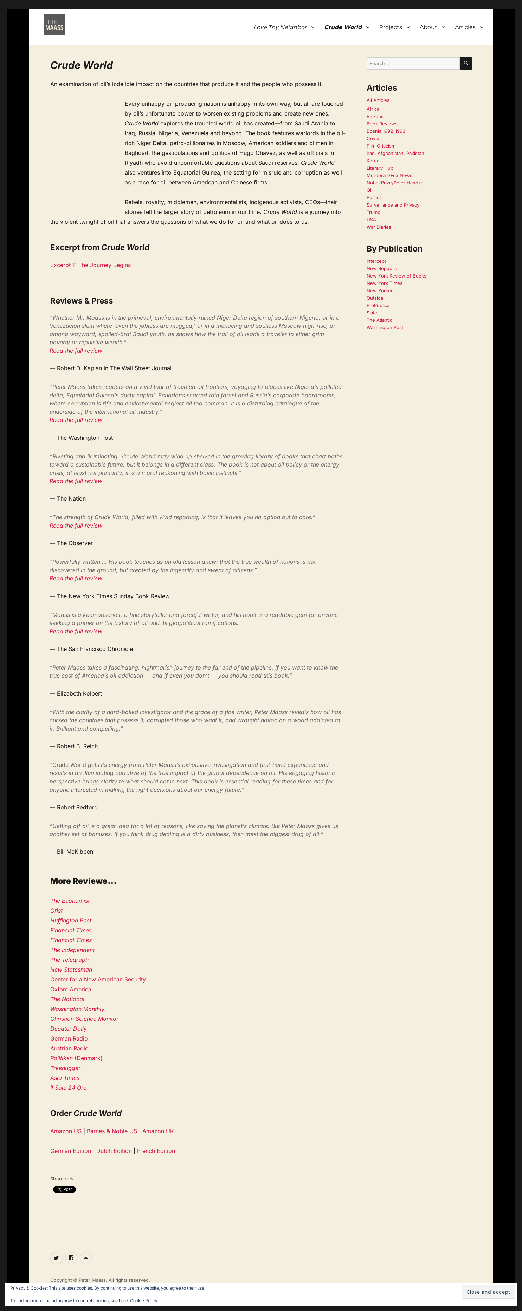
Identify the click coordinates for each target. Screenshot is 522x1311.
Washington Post (385, 327)
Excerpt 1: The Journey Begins (90, 264)
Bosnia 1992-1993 (386, 131)
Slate (372, 312)
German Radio (69, 1038)
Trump (373, 212)
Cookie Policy (143, 1300)
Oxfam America (70, 989)
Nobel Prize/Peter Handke (395, 182)
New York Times (384, 283)
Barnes (96, 1131)
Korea (373, 160)
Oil (369, 190)
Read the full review (76, 350)
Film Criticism (381, 146)
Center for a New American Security (98, 979)
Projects (390, 27)
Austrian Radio (69, 1048)
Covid (373, 138)
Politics (374, 197)
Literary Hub (380, 168)
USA (371, 219)
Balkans (375, 116)
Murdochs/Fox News (389, 175)
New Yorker (380, 290)
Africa (373, 109)
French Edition (156, 1150)
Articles (465, 27)
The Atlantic (379, 320)
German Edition (70, 1150)
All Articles (378, 100)
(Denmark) (76, 1058)
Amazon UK (158, 1131)
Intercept (376, 261)
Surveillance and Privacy (393, 205)
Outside (375, 298)
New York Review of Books (396, 276)
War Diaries (379, 227)
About (428, 27)
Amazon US (66, 1131)
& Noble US (121, 1131)
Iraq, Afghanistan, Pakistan (395, 153)
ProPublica (378, 305)
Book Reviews (382, 123)
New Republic (382, 268)
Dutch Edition (114, 1150)
